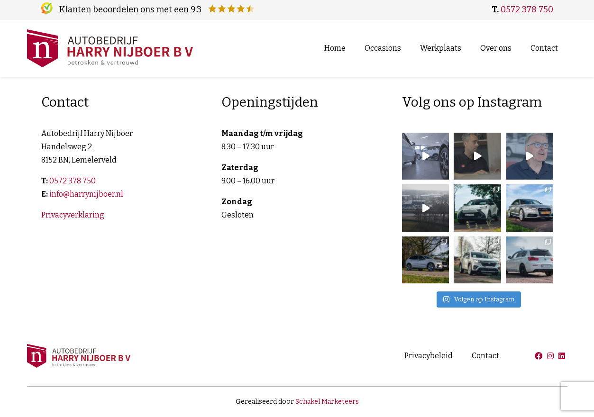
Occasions (383, 48)
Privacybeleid (428, 355)
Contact (544, 48)
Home (335, 48)
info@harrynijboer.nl (86, 194)
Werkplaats (440, 48)
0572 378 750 (527, 9)
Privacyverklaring (72, 214)
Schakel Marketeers (327, 402)
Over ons (496, 48)
